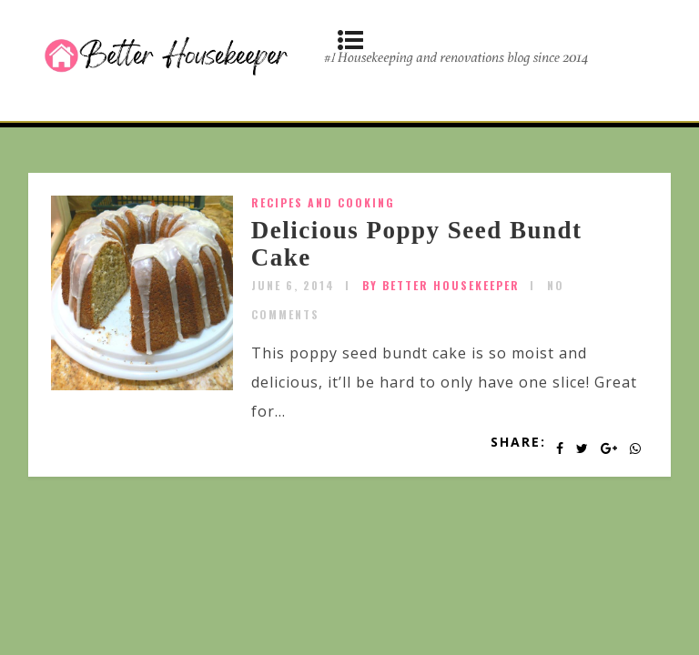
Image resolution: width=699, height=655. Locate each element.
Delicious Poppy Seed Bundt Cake (416, 244)
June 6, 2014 (293, 285)
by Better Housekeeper (441, 285)
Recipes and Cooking (323, 202)
